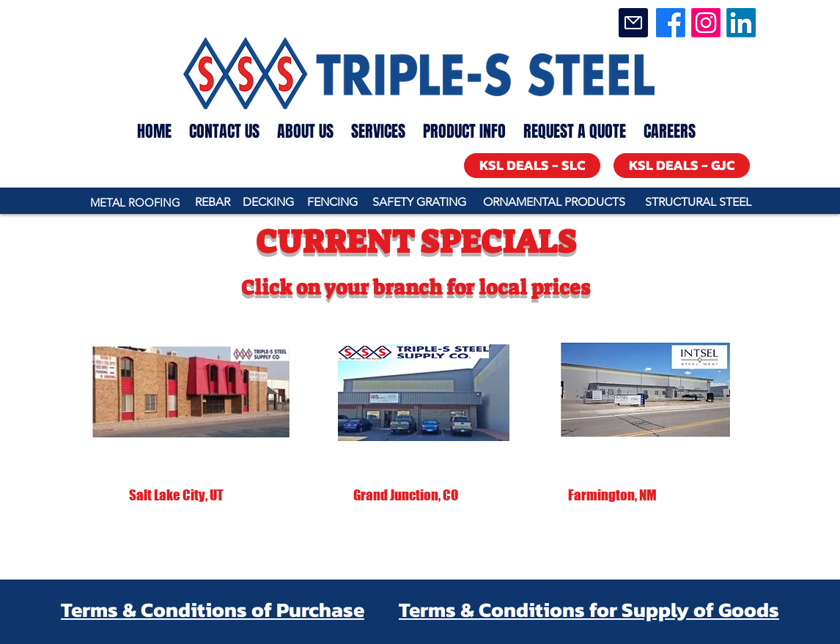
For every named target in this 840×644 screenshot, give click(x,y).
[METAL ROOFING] (135, 202)
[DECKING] (268, 202)
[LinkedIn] (741, 22)
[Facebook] (670, 22)
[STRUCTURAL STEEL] (697, 202)
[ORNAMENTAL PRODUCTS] (554, 202)
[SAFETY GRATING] (419, 202)
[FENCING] (332, 202)
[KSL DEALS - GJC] (681, 165)
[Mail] (633, 22)
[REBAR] (212, 202)
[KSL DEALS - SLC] (532, 165)
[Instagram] (706, 22)
